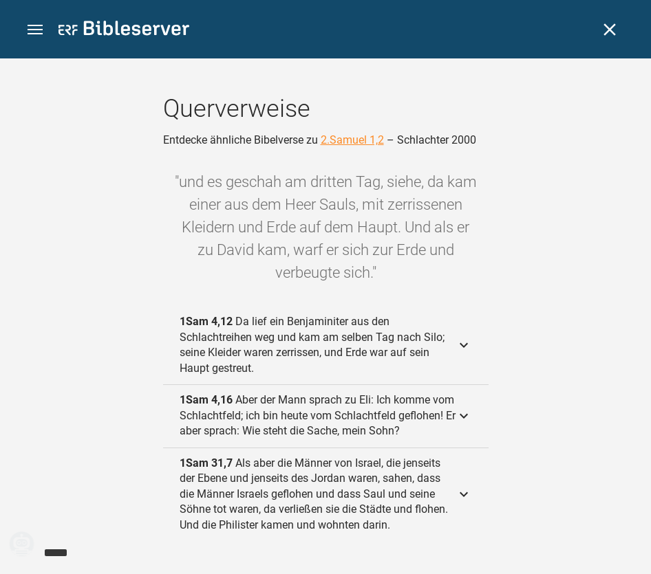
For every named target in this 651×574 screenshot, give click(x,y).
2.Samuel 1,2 (352, 139)
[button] (35, 30)
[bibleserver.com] (123, 30)
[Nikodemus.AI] (31, 543)
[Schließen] (609, 29)
